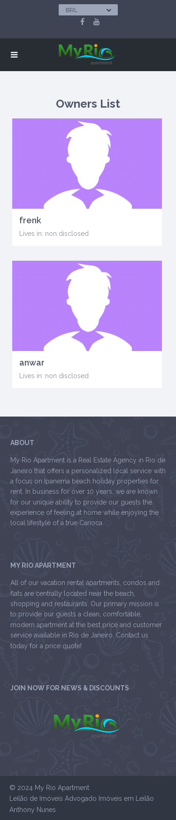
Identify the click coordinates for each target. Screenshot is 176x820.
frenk (30, 220)
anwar (32, 362)
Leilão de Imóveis (36, 798)
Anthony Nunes (32, 809)
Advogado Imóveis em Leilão (109, 798)
